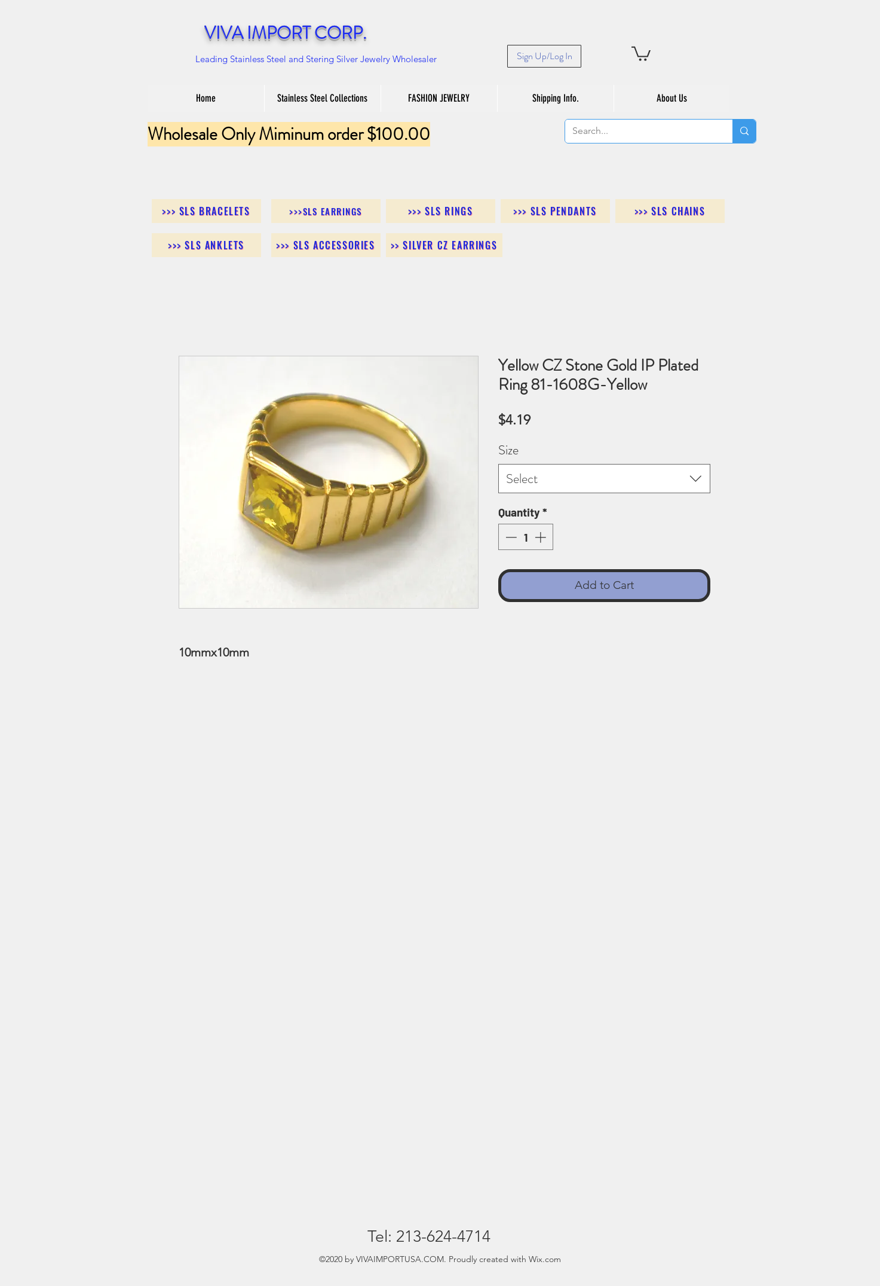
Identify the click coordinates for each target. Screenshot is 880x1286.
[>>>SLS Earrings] (326, 211)
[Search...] (639, 131)
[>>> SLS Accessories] (326, 245)
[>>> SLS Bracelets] (206, 211)
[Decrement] (510, 537)
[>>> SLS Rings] (440, 211)
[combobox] (604, 478)
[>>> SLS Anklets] (206, 245)
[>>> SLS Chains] (670, 211)
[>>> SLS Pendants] (555, 211)
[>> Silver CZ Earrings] (444, 245)
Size (508, 450)
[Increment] (541, 537)
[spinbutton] (525, 537)
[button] (641, 53)
